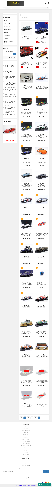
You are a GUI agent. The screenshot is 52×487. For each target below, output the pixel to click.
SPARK (15, 11)
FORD (26, 232)
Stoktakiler (24, 15)
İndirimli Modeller (7, 29)
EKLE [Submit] (46, 471)
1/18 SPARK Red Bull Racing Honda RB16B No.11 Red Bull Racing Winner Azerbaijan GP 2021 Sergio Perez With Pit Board (41, 407)
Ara (15, 54)
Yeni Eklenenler (7, 26)
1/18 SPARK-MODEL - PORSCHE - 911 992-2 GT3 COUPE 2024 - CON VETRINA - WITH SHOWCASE (26, 284)
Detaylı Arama (12, 57)
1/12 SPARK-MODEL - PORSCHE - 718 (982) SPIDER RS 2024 (41, 185)
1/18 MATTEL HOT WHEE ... (9, 137)
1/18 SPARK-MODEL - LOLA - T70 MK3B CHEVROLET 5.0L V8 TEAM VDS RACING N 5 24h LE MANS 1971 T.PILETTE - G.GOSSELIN (42, 235)
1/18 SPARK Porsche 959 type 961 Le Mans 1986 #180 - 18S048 (26, 87)
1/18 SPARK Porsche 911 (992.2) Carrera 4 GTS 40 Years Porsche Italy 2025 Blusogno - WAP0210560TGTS (26, 407)
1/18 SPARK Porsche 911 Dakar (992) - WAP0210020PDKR (26, 39)
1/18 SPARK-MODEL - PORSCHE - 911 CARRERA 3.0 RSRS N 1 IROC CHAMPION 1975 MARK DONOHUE (41, 162)
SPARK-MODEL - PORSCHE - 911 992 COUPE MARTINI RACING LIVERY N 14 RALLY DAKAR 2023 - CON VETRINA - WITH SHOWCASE (26, 211)
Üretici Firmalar (7, 23)
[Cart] (48, 3)
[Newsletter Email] (23, 471)
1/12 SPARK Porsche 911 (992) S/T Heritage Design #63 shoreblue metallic (26, 185)
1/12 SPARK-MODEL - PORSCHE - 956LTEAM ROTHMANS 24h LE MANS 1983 (26, 308)
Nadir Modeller (7, 35)
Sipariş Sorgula (26, 432)
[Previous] (3, 132)
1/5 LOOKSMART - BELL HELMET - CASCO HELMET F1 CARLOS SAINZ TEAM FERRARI (42, 284)
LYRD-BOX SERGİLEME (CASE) (8, 42)
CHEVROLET (41, 232)
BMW (42, 61)
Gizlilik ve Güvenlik (26, 441)
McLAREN (42, 109)
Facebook (26, 461)
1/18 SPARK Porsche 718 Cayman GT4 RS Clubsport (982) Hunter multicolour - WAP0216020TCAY (26, 113)
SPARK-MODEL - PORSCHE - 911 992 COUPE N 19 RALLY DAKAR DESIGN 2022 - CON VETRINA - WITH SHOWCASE (42, 211)
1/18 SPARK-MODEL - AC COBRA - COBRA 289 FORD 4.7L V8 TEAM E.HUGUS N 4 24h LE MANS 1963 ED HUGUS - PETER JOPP (26, 235)
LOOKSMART (42, 281)
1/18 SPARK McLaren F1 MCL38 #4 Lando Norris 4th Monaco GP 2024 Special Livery (26, 137)
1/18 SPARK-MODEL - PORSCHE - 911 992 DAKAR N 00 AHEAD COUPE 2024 (26, 332)
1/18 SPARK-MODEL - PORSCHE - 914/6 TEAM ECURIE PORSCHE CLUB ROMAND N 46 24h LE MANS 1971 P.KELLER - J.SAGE (26, 358)
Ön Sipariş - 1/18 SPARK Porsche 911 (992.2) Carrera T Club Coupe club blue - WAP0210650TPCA (41, 39)
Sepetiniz (26, 456)
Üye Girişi (26, 452)
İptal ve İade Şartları (26, 443)
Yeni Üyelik (26, 450)
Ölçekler (5, 20)
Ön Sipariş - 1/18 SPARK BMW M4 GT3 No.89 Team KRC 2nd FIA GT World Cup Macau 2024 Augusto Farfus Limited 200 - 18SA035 (41, 64)
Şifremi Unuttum (26, 454)
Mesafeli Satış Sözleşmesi (26, 439)
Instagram (26, 463)
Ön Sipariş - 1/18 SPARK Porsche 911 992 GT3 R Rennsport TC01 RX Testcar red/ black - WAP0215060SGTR (26, 64)
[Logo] (15, 3)
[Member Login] (45, 3)
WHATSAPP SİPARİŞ (44, 484)
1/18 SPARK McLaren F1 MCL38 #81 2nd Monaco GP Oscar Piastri (41, 112)
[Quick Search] (7, 54)
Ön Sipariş (6, 32)
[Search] (26, 8)
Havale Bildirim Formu (26, 430)
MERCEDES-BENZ (26, 379)
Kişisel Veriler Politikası (26, 445)
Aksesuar (6, 38)
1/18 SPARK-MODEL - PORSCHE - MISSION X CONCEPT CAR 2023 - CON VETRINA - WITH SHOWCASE (41, 260)
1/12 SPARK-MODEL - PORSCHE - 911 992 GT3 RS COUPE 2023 (42, 136)
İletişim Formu (26, 434)
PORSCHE (26, 36)
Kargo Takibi (26, 428)
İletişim (26, 426)
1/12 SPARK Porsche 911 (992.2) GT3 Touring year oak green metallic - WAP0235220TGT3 (42, 382)
